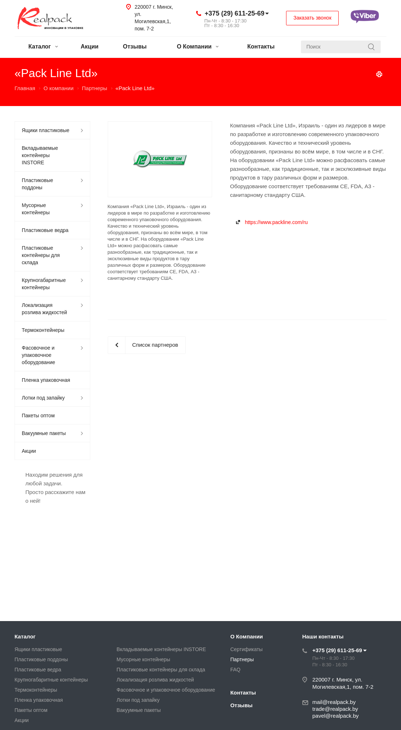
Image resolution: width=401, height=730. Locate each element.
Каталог (43, 46)
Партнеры (242, 659)
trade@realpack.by (335, 709)
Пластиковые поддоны (37, 183)
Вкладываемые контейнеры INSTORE (40, 155)
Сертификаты (246, 649)
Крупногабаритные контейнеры (44, 283)
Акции (90, 46)
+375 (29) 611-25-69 (235, 13)
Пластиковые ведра (45, 230)
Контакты (260, 46)
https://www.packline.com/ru (276, 222)
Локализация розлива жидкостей (44, 308)
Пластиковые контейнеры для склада (41, 255)
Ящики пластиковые (45, 130)
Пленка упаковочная (46, 380)
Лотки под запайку (43, 398)
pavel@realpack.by (336, 716)
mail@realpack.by (334, 702)
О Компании (198, 46)
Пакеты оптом (38, 415)
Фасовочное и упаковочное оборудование (38, 355)
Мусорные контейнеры (36, 208)
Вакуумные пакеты (44, 433)
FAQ (235, 669)
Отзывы (134, 46)
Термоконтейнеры (43, 330)
